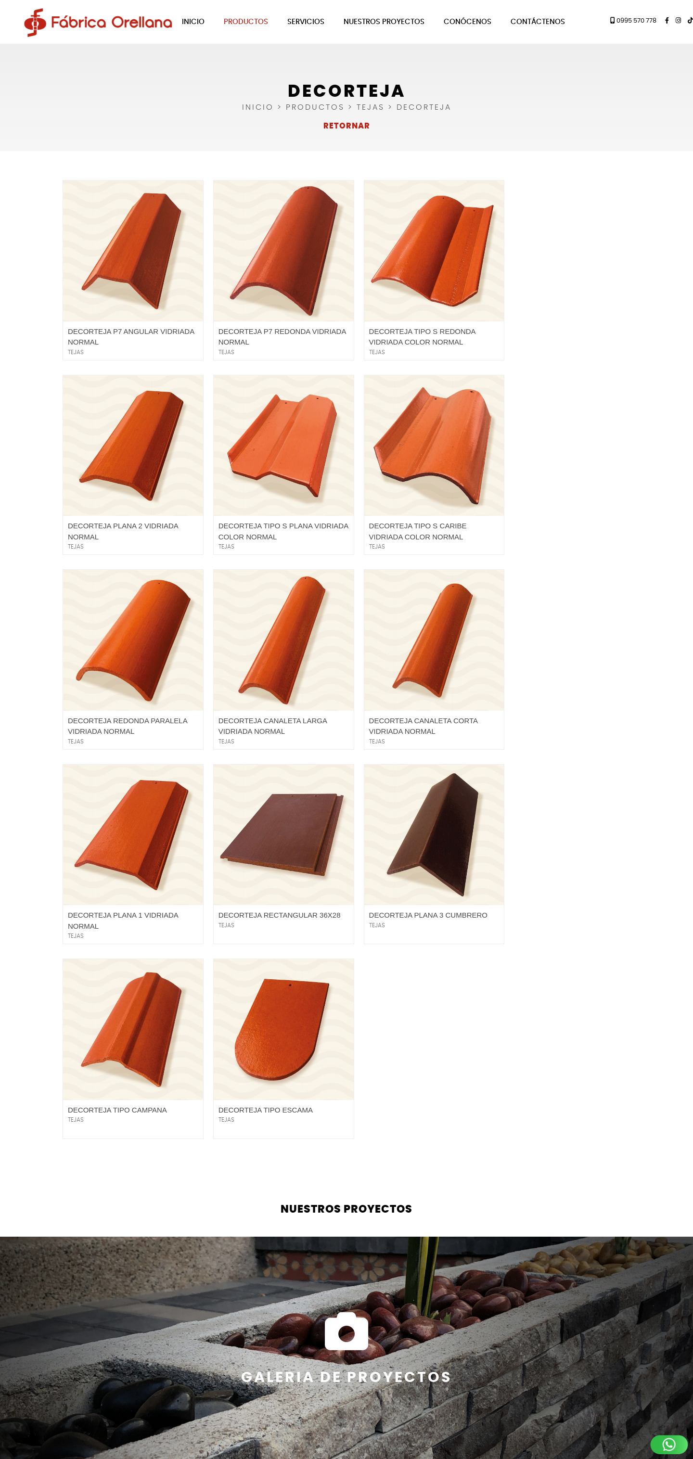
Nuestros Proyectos (384, 22)
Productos (246, 22)
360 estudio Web (370, 1442)
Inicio (193, 22)
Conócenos (467, 22)
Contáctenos (538, 22)
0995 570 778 (633, 21)
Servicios (305, 22)
